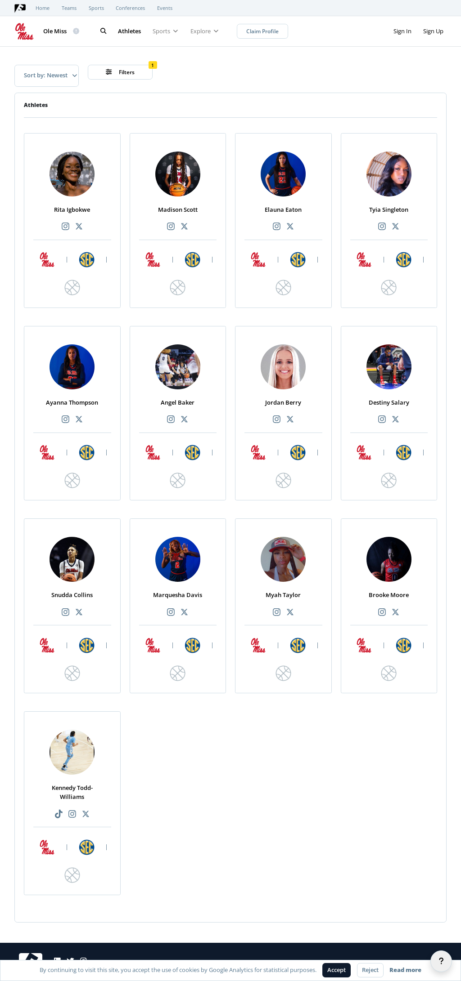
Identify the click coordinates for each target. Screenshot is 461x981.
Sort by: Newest (50, 75)
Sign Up (433, 31)
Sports (96, 8)
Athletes (129, 31)
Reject (370, 970)
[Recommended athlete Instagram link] (65, 226)
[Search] (103, 31)
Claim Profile (262, 31)
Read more (405, 970)
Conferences (130, 8)
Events (164, 8)
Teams (69, 8)
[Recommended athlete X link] (79, 226)
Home (43, 8)
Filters (120, 72)
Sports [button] (165, 31)
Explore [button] (204, 31)
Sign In (402, 31)
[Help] (441, 961)
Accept (336, 970)
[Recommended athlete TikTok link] (58, 814)
